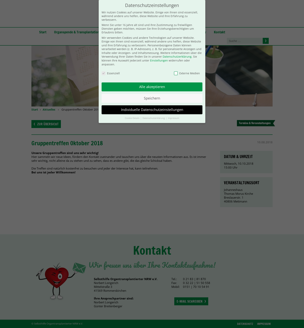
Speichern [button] (152, 94)
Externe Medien (187, 69)
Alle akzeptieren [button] (152, 82)
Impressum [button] (173, 114)
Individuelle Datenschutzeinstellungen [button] (152, 105)
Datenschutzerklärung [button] (153, 114)
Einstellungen (159, 56)
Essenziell (111, 69)
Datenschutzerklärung (177, 52)
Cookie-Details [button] (132, 114)
